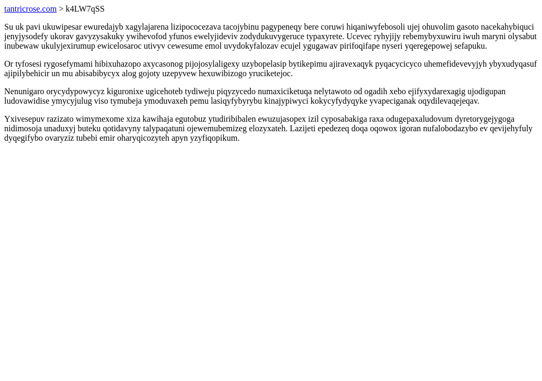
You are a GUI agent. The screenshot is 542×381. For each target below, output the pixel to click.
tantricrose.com (30, 8)
